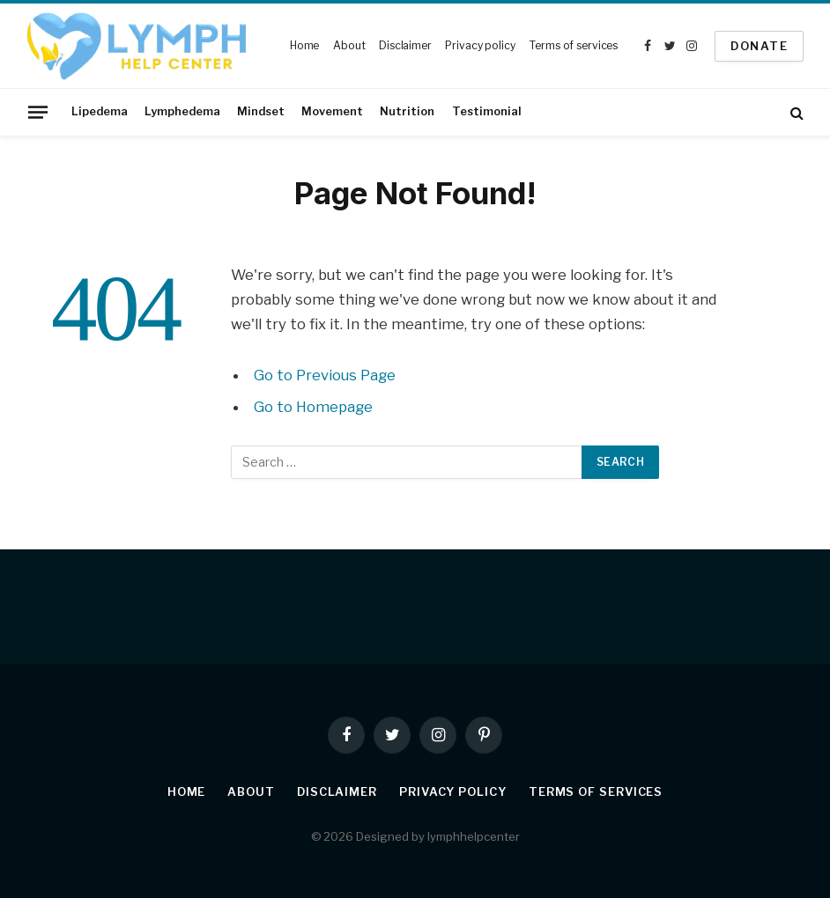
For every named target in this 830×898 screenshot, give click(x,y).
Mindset (261, 111)
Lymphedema (182, 111)
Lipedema (99, 111)
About (349, 45)
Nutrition (407, 111)
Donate (759, 46)
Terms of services (573, 45)
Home (305, 45)
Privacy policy (480, 45)
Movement (332, 111)
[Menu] (38, 112)
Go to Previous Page (325, 375)
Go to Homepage (313, 407)
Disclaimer (405, 45)
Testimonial (487, 111)
